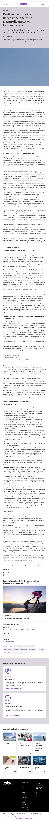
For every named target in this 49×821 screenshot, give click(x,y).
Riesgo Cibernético (18, 646)
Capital (23, 789)
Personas (24, 784)
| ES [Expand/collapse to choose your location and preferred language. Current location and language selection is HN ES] (5, 1)
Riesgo (23, 787)
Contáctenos (25, 807)
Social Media (25, 804)
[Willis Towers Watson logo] (7, 783)
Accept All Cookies (29, 818)
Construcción (6, 635)
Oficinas (24, 802)
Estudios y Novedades (27, 794)
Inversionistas (38, 1)
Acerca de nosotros (26, 782)
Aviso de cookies (39, 790)
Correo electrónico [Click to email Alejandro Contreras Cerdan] (9, 575)
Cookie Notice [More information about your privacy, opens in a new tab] (20, 816)
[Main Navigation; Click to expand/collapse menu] (5, 4)
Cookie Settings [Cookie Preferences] (39, 792)
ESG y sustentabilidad (29, 646)
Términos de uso (39, 785)
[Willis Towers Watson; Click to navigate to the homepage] (23, 4)
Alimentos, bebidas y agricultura (11, 652)
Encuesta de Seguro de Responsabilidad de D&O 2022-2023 (19, 630)
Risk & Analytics (32, 649)
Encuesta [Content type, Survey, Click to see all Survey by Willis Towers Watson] (6, 10)
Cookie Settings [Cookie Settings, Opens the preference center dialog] (19, 818)
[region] (24, 816)
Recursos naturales (8, 641)
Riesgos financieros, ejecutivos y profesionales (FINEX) (15, 649)
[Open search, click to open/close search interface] (43, 4)
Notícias (32, 1)
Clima (11, 646)
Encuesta (5, 646)
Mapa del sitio (25, 809)
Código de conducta (40, 794)
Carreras (45, 1)
